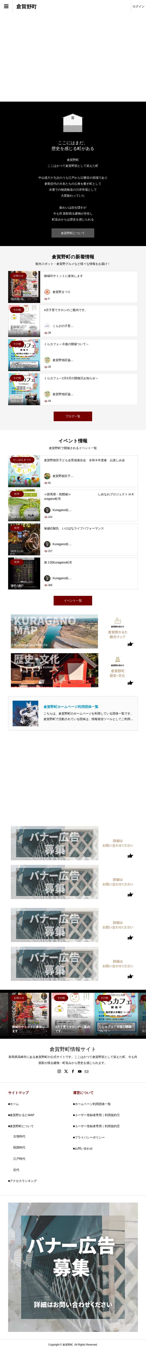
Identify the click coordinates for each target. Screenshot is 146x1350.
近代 (16, 1169)
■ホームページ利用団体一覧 (92, 1104)
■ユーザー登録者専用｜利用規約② (96, 1126)
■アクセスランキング (22, 1181)
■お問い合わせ (83, 1148)
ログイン (139, 6)
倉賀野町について (73, 233)
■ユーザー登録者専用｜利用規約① (96, 1115)
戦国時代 (19, 1147)
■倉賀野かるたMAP (21, 1115)
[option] (29, 1014)
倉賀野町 (26, 6)
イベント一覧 (73, 600)
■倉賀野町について (21, 1126)
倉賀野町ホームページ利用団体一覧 (71, 707)
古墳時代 (19, 1136)
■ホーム (13, 1104)
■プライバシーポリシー (89, 1137)
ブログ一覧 (72, 416)
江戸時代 (19, 1158)
